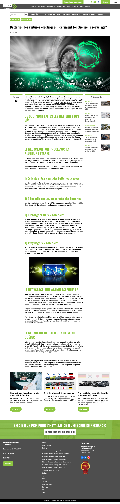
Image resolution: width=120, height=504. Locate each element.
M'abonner (8, 465)
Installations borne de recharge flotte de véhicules (55, 466)
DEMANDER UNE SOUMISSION (60, 434)
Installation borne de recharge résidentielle (53, 452)
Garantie (44, 494)
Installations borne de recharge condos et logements (55, 455)
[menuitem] (115, 2)
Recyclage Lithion (44, 344)
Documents (45, 489)
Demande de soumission (73, 2)
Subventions (51, 8)
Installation (42, 8)
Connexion (105, 2)
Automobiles (76, 16)
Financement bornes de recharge (50, 472)
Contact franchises (47, 486)
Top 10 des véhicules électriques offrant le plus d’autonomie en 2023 (91, 108)
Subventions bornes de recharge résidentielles (54, 461)
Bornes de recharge (88, 16)
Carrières (44, 450)
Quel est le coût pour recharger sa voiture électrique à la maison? (92, 131)
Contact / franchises (83, 8)
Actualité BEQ (35, 16)
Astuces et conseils (63, 16)
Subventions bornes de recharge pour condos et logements (57, 463)
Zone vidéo (74, 8)
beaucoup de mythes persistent (63, 104)
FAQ (64, 8)
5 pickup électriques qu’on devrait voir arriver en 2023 (91, 151)
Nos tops (100, 16)
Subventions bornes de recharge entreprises (53, 469)
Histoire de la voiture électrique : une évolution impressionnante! (91, 119)
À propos (33, 8)
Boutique (59, 8)
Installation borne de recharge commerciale (53, 458)
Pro (43, 491)
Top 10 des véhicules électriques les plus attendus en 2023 (91, 141)
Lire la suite (16, 411)
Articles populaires (48, 16)
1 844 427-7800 (91, 2)
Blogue (68, 8)
